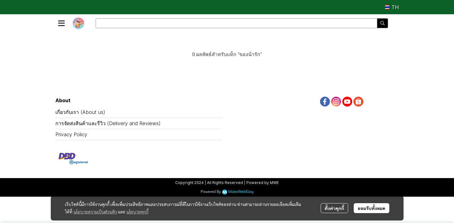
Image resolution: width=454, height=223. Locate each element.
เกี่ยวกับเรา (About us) (80, 112)
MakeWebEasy (241, 192)
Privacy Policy (71, 134)
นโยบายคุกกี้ (137, 211)
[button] (391, 7)
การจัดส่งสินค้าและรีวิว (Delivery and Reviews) (108, 123)
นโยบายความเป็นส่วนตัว (95, 211)
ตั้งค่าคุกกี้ (334, 208)
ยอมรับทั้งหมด (371, 208)
